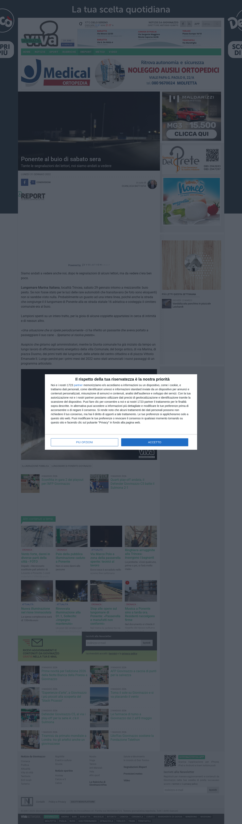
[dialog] (121, 412)
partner (78, 385)
